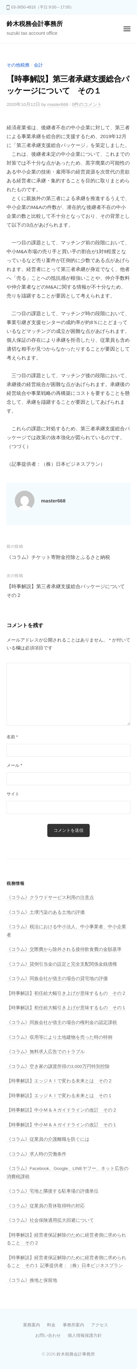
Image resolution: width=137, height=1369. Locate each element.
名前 (12, 736)
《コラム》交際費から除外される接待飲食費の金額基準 (64, 949)
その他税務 (18, 65)
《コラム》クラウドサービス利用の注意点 (50, 897)
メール (14, 765)
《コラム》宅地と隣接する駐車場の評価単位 (53, 1191)
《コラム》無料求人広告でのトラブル (46, 1051)
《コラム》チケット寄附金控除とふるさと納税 (58, 557)
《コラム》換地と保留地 (32, 1280)
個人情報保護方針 (85, 1335)
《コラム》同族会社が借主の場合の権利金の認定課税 (62, 1022)
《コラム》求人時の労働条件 (36, 1154)
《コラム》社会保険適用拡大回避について (50, 1220)
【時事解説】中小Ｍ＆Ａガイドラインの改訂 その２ (62, 1110)
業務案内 (31, 1324)
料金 (51, 1324)
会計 (38, 65)
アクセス (99, 1324)
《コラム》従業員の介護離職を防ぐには (48, 1139)
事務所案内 (73, 1324)
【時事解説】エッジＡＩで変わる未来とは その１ (59, 1095)
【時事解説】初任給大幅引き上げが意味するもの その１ (66, 1007)
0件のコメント (87, 104)
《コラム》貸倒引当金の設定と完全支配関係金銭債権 (62, 964)
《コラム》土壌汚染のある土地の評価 (46, 912)
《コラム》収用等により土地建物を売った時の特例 (59, 1037)
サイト (13, 793)
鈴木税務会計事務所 (35, 23)
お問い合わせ (48, 1335)
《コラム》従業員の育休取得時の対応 (46, 1205)
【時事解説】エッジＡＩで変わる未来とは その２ (59, 1080)
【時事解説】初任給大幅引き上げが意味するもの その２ (66, 993)
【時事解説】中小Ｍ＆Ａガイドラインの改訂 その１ (62, 1124)
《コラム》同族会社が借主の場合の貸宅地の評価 (57, 978)
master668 (57, 104)
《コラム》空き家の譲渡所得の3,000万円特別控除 (58, 1066)
